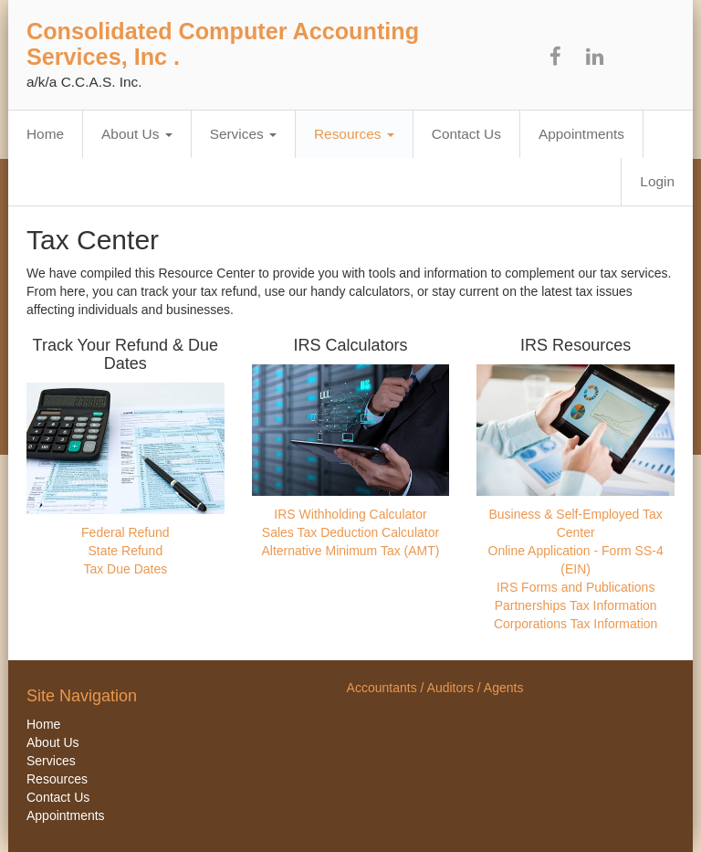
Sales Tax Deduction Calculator (350, 532)
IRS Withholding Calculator (350, 514)
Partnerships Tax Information (576, 605)
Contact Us (466, 134)
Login (657, 181)
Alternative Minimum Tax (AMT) (350, 550)
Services (243, 134)
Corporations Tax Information (576, 623)
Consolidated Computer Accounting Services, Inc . (222, 43)
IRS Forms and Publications (576, 587)
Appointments (581, 134)
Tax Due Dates (125, 569)
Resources (354, 134)
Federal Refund (125, 532)
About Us (137, 134)
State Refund (125, 550)
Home (45, 134)
